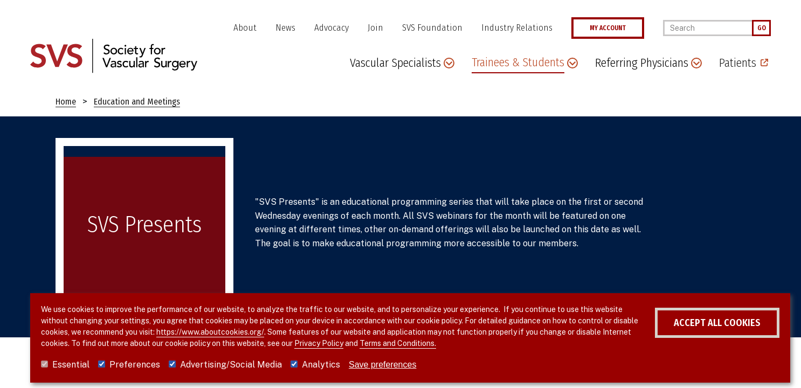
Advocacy (331, 27)
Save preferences (382, 364)
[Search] (707, 28)
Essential (70, 364)
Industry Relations (517, 27)
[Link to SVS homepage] (113, 55)
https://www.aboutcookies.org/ (237, 332)
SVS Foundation (432, 27)
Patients (737, 63)
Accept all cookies (697, 323)
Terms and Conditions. (428, 343)
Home (66, 101)
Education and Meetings (137, 101)
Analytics (321, 364)
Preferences (134, 364)
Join (375, 27)
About (245, 27)
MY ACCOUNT (608, 28)
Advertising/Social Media (231, 364)
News (285, 27)
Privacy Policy (349, 343)
